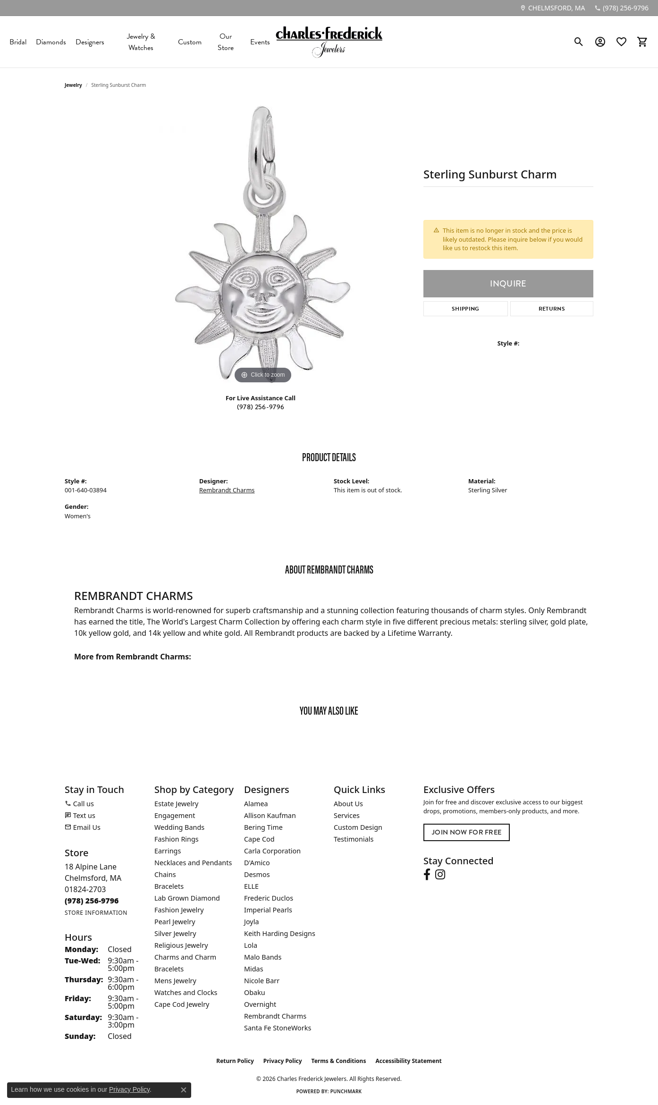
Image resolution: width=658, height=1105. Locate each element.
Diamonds (51, 42)
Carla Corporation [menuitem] (272, 850)
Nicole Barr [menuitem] (261, 980)
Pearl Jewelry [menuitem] (174, 921)
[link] (552, 8)
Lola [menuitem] (250, 945)
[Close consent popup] (183, 1090)
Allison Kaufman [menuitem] (270, 815)
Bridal (17, 42)
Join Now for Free (466, 832)
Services (347, 815)
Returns (552, 308)
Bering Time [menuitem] (263, 827)
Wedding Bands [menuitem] (179, 827)
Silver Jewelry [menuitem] (175, 933)
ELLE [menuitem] (251, 886)
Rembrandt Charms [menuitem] (275, 1016)
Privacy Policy (282, 1061)
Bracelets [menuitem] (169, 886)
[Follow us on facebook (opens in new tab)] (426, 874)
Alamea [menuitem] (256, 803)
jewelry (73, 85)
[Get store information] (96, 913)
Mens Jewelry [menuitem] (175, 980)
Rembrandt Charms (227, 490)
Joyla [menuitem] (251, 921)
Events (260, 42)
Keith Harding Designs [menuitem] (279, 933)
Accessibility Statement (408, 1061)
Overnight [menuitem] (260, 1004)
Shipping (466, 308)
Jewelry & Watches (141, 42)
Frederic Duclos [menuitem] (268, 898)
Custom (190, 42)
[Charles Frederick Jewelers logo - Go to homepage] (329, 41)
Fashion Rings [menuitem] (176, 839)
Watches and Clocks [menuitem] (185, 992)
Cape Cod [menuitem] (259, 839)
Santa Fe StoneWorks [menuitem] (277, 1027)
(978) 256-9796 (260, 407)
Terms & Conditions (339, 1061)
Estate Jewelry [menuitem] (176, 803)
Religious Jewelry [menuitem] (181, 945)
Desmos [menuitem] (257, 874)
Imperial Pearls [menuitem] (268, 909)
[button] (579, 42)
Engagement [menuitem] (174, 815)
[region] (263, 244)
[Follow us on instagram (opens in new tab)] (440, 874)
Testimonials (353, 839)
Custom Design (358, 827)
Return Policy (235, 1061)
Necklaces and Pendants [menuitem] (193, 862)
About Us (348, 803)
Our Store (226, 42)
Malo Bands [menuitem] (262, 957)
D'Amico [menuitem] (257, 862)
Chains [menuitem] (165, 874)
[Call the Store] (92, 900)
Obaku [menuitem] (254, 992)
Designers (90, 42)
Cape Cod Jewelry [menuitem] (181, 1004)
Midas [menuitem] (253, 968)
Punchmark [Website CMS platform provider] (346, 1091)
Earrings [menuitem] (167, 850)
